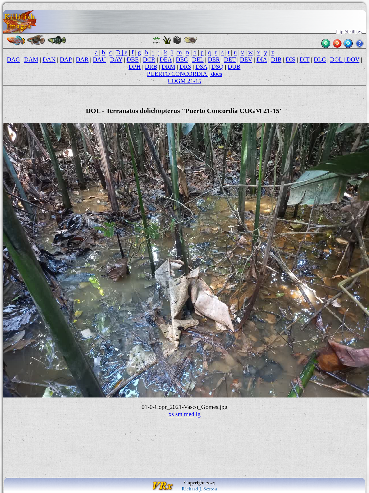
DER (214, 59)
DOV (352, 59)
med (189, 414)
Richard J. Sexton (199, 489)
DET (230, 59)
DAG (13, 59)
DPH (135, 66)
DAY (116, 59)
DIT (304, 59)
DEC (182, 59)
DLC (320, 59)
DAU (99, 59)
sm (178, 414)
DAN (49, 59)
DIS (290, 59)
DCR (149, 59)
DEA (166, 59)
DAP (66, 59)
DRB (151, 66)
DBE (133, 59)
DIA (261, 59)
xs (171, 414)
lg (198, 414)
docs (216, 73)
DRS (185, 66)
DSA (201, 66)
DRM (168, 66)
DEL (197, 59)
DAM (31, 59)
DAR (82, 59)
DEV (246, 59)
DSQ (217, 66)
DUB (234, 66)
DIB (276, 59)
